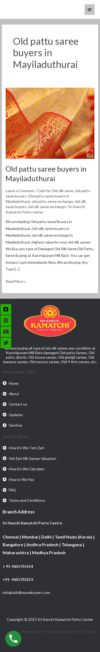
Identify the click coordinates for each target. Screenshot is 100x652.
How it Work (15, 436)
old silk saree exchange (46, 206)
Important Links (19, 371)
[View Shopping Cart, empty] (76, 9)
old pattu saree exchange (52, 201)
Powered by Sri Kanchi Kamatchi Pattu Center (59, 631)
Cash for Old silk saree (55, 190)
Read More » (16, 281)
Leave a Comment (20, 190)
